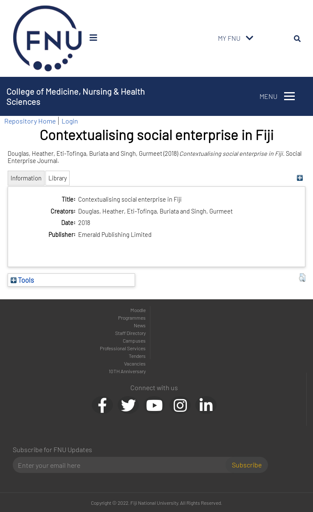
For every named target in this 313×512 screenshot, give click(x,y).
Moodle (138, 310)
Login (70, 121)
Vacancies (135, 363)
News (140, 325)
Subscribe (247, 465)
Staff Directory (130, 333)
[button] (302, 277)
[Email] (122, 465)
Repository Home (30, 121)
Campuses (134, 340)
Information (26, 178)
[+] (300, 178)
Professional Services (123, 348)
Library (57, 178)
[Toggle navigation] (249, 38)
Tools (22, 280)
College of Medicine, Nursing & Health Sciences (75, 96)
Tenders (137, 356)
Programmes (132, 318)
